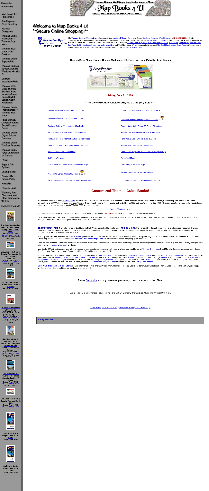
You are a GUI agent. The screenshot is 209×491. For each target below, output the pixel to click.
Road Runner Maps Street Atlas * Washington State (68, 145)
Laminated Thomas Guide (122, 38)
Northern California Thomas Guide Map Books (66, 110)
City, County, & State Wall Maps (133, 164)
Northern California (80, 257)
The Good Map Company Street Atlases (172, 45)
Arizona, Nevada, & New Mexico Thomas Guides (67, 133)
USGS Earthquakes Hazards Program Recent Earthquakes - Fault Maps (120, 307)
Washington (182, 260)
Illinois (113, 262)
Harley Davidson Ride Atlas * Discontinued (137, 172)
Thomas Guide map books (137, 43)
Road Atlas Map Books (107, 255)
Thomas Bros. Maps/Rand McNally (69, 180)
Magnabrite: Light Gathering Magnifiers (63, 174)
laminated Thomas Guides (158, 43)
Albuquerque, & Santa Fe (48, 260)
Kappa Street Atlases (134, 47)
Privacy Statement (46, 319)
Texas (147, 260)
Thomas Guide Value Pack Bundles (61, 152)
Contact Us (91, 280)
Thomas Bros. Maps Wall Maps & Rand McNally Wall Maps (143, 152)
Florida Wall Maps (128, 158)
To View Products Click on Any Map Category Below (120, 102)
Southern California (62, 257)
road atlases (173, 43)
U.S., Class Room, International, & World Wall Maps (68, 164)
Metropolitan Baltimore (145, 262)
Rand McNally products (157, 40)
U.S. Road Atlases (149, 38)
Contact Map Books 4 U (120, 209)
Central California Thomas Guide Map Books (65, 118)
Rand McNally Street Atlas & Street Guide (137, 145)
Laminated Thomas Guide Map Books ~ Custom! (139, 120)
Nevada (109, 260)
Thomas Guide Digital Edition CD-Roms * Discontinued (142, 126)
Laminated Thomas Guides (139, 255)
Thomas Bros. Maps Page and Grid (90, 239)
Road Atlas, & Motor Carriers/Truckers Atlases (138, 139)
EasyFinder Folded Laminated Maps (82, 45)
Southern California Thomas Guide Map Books (66, 126)
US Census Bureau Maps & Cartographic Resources (141, 180)
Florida (164, 257)
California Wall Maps (56, 158)
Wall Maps (164, 38)
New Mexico (195, 257)
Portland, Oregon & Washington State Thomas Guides (69, 139)
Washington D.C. (99, 262)
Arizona (91, 257)
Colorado (132, 257)
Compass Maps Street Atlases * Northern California (140, 110)
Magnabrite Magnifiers (105, 45)
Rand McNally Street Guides (190, 43)
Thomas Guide (77, 38)
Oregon (63, 260)
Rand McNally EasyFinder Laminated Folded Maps (140, 133)
